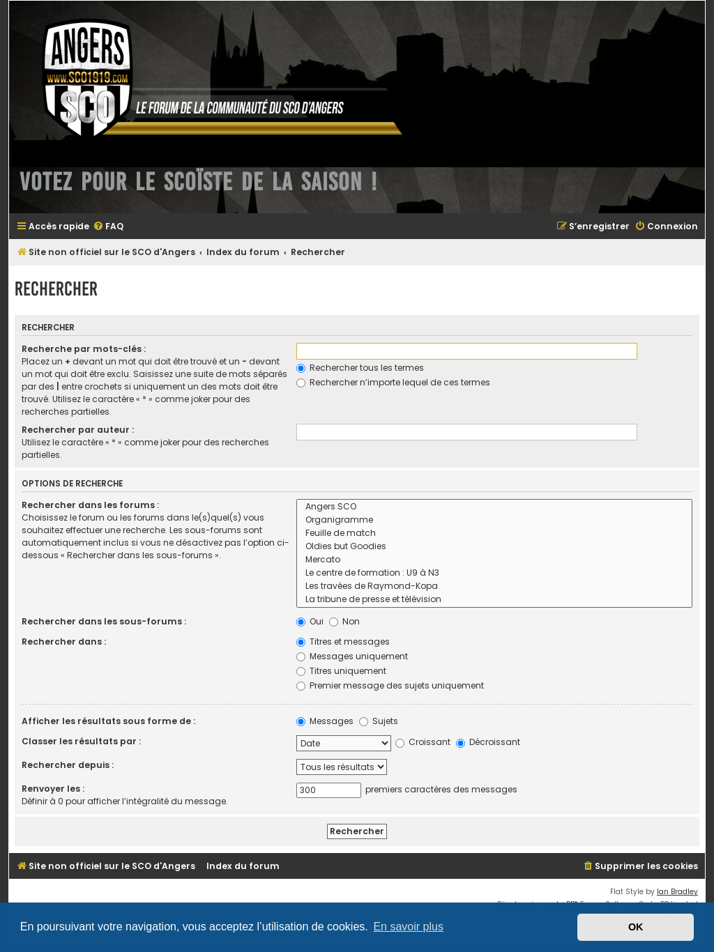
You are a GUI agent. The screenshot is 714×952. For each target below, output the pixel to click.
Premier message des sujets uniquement (390, 685)
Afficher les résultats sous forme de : (108, 721)
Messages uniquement (352, 656)
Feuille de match (494, 533)
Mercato (494, 560)
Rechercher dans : (64, 641)
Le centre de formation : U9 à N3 (494, 573)
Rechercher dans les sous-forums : (104, 621)
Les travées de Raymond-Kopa (494, 586)
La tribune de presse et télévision (494, 599)
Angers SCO (494, 507)
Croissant (422, 742)
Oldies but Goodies (494, 546)
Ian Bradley (677, 891)
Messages (325, 721)
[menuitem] (108, 226)
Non (344, 621)
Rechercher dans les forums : (90, 505)
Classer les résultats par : (81, 741)
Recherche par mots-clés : (84, 349)
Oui (310, 621)
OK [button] (636, 926)
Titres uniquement (341, 671)
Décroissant (488, 742)
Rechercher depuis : (68, 765)
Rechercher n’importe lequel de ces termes (393, 382)
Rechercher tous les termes (360, 368)
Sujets (378, 721)
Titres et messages (343, 641)
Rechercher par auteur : (78, 430)
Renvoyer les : (53, 788)
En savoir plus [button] (408, 926)
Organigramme (494, 520)
